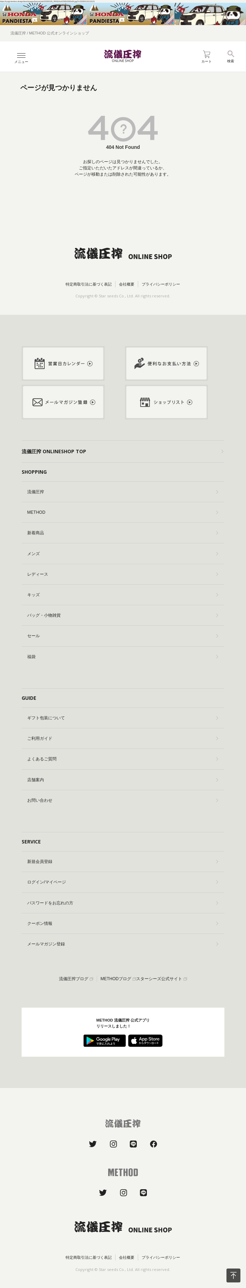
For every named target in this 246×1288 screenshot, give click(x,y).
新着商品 (122, 532)
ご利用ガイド (122, 738)
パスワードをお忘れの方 (122, 903)
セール (122, 635)
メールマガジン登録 (122, 944)
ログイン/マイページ (122, 882)
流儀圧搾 (122, 491)
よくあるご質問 (122, 759)
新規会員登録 (122, 861)
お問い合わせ (122, 800)
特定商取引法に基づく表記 (89, 284)
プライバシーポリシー (161, 284)
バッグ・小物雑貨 (122, 615)
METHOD (122, 512)
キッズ (122, 594)
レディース (122, 574)
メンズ (122, 553)
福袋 (122, 656)
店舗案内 (122, 779)
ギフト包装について (122, 717)
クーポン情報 (122, 923)
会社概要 (126, 284)
